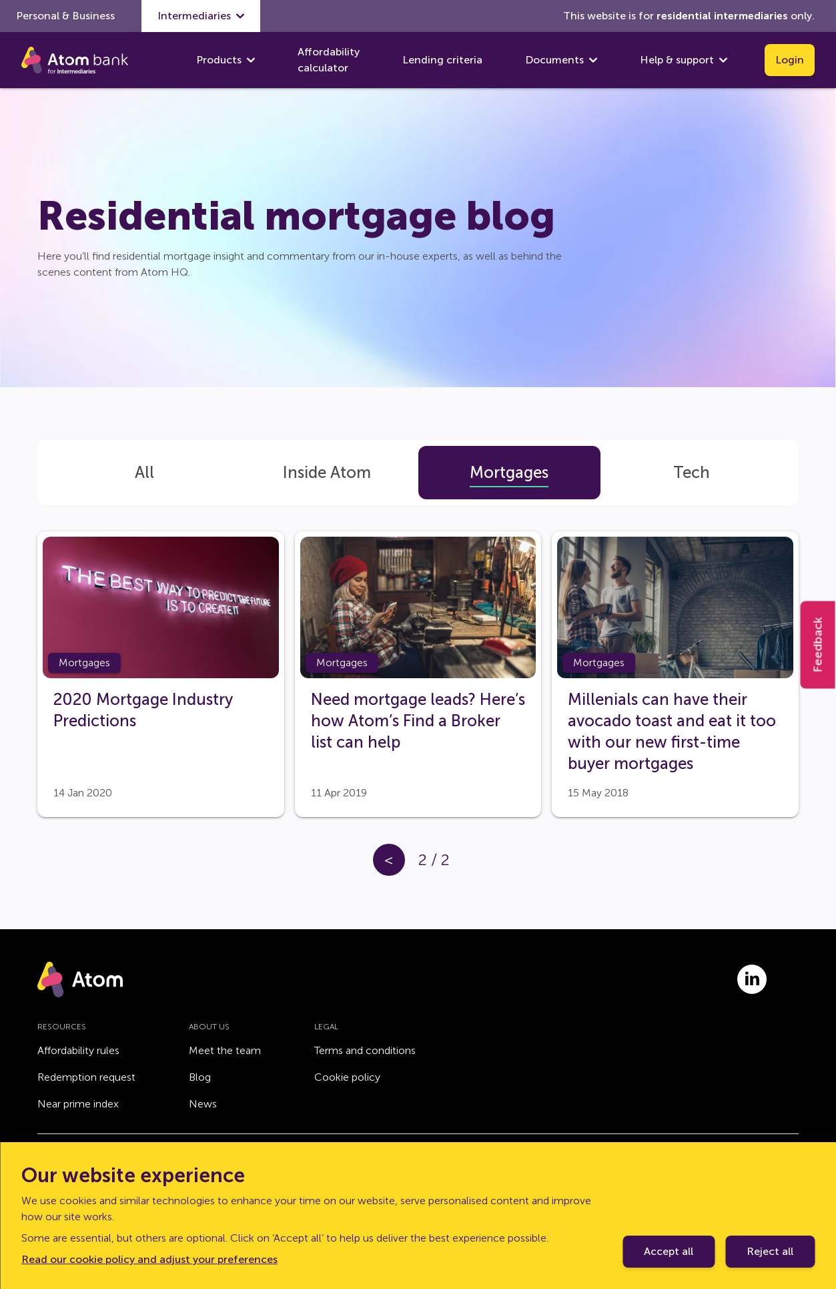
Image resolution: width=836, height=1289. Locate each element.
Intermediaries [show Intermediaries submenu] (200, 16)
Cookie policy (347, 1077)
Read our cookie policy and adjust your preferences (149, 1259)
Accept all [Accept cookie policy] (668, 1251)
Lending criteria (442, 59)
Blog (200, 1077)
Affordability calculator (329, 59)
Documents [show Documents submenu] (561, 60)
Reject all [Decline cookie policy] (770, 1251)
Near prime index (78, 1103)
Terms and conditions (365, 1050)
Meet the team (225, 1050)
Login (789, 59)
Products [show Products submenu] (225, 60)
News (203, 1103)
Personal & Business (65, 15)
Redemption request (86, 1077)
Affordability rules (78, 1050)
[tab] (144, 472)
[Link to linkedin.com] (752, 979)
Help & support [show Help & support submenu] (683, 60)
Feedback (818, 644)
